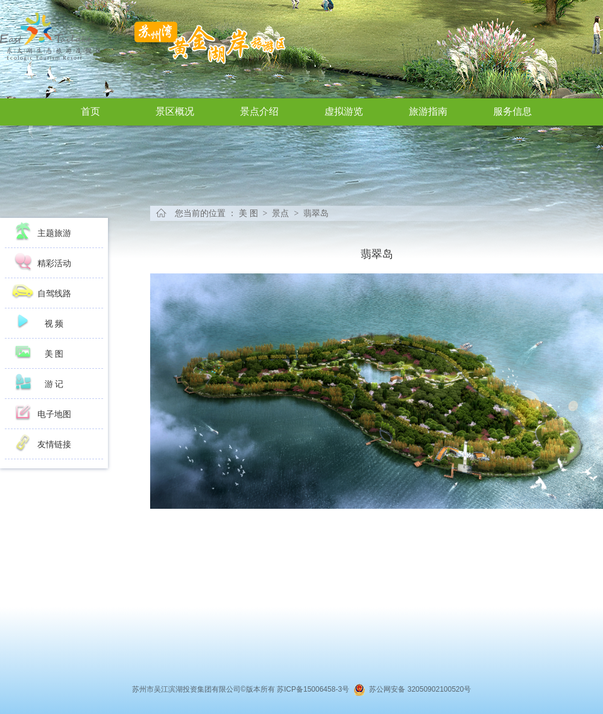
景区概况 (175, 111)
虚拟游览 (343, 111)
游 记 (54, 384)
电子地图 (54, 414)
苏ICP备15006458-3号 (315, 689)
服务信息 (512, 111)
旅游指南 (428, 111)
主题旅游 (54, 233)
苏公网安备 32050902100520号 (418, 689)
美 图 (54, 354)
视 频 (54, 323)
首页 (90, 111)
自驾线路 (54, 293)
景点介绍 (259, 111)
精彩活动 (54, 263)
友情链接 (54, 444)
